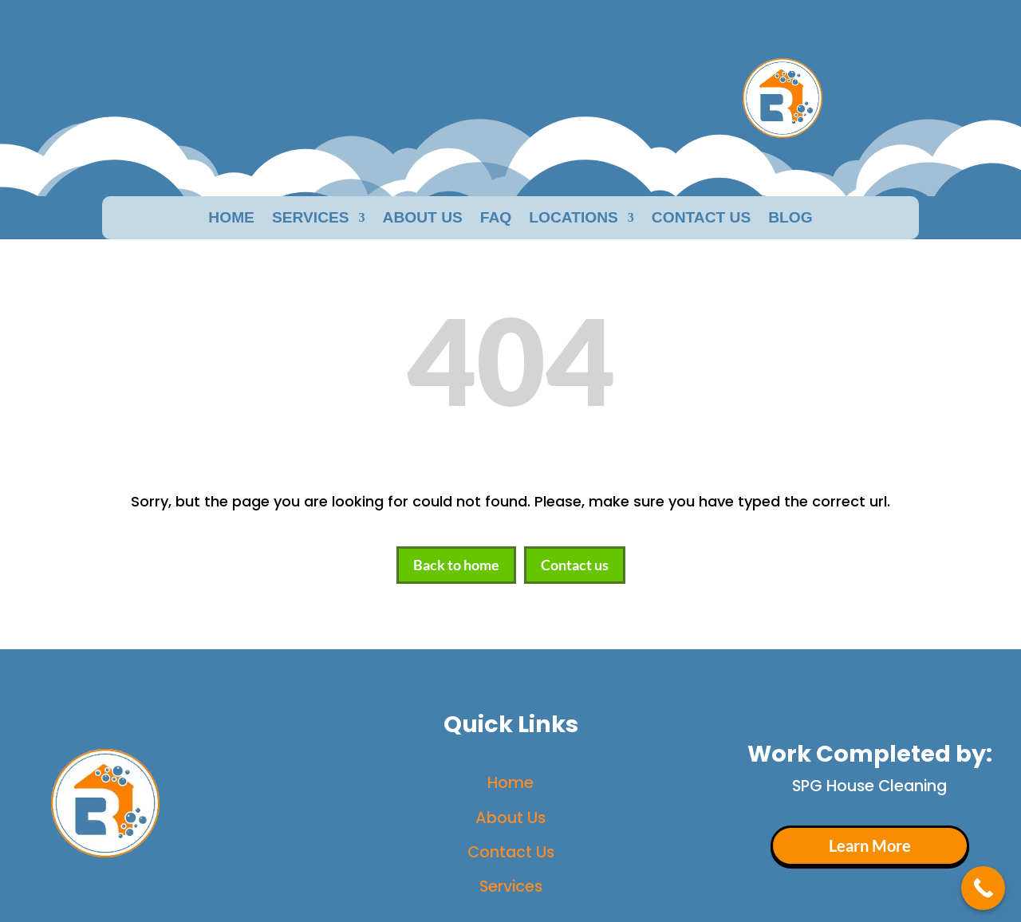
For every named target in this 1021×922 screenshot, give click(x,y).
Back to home (456, 564)
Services (310, 219)
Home (231, 219)
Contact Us (701, 219)
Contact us (575, 564)
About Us (510, 817)
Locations (573, 219)
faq (495, 219)
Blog (790, 219)
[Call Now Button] (983, 888)
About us (423, 219)
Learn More (870, 846)
